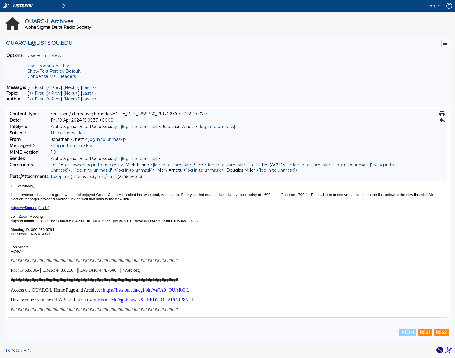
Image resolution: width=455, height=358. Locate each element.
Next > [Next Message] (71, 87)
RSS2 (441, 332)
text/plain (60, 176)
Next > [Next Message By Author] (71, 99)
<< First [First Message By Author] (36, 99)
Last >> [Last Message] (89, 87)
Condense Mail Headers (52, 76)
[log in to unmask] (139, 126)
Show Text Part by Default (54, 71)
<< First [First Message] (36, 87)
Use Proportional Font (50, 66)
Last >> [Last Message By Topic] (89, 93)
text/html (106, 176)
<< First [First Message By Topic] (36, 93)
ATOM (407, 332)
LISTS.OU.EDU (18, 350)
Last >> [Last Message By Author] (89, 99)
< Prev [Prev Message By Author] (54, 99)
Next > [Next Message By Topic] (71, 93)
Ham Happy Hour (69, 133)
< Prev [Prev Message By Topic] (54, 93)
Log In (433, 5)
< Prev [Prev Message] (54, 87)
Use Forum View (44, 55)
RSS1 (425, 332)
